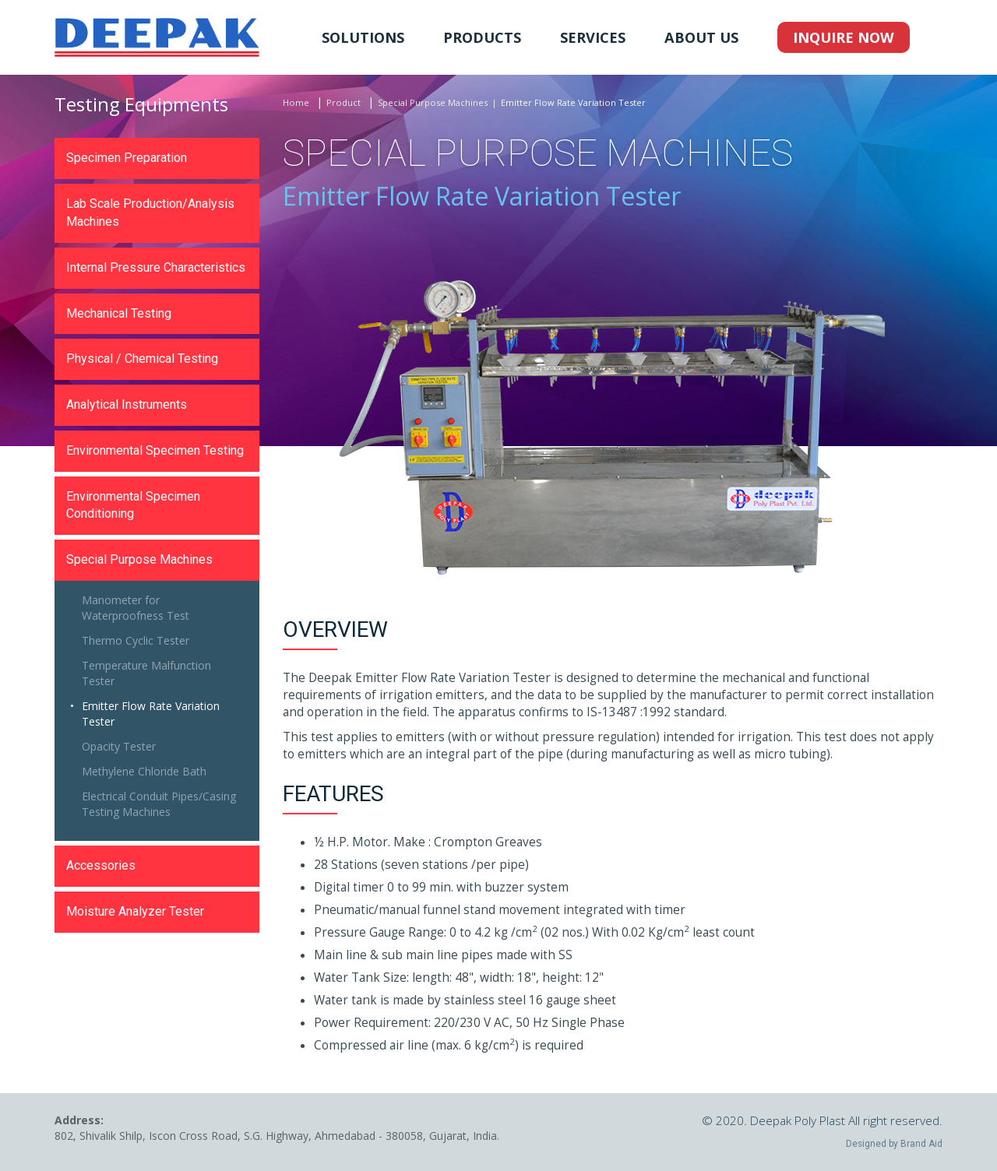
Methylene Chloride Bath (144, 771)
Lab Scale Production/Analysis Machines (150, 212)
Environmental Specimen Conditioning (133, 505)
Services (592, 37)
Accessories (101, 865)
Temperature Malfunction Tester (146, 673)
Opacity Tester (119, 746)
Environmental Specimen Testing (155, 450)
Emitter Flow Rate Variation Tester (151, 713)
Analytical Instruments (126, 404)
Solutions (363, 37)
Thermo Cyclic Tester (135, 640)
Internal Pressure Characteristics (155, 267)
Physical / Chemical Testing (142, 358)
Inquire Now (843, 37)
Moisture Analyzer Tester (135, 911)
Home (296, 102)
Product (343, 102)
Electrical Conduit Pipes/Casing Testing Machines (159, 804)
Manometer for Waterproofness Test (135, 608)
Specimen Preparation (126, 157)
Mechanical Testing (118, 313)
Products (482, 37)
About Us (701, 37)
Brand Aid (921, 1143)
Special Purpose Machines (433, 102)
